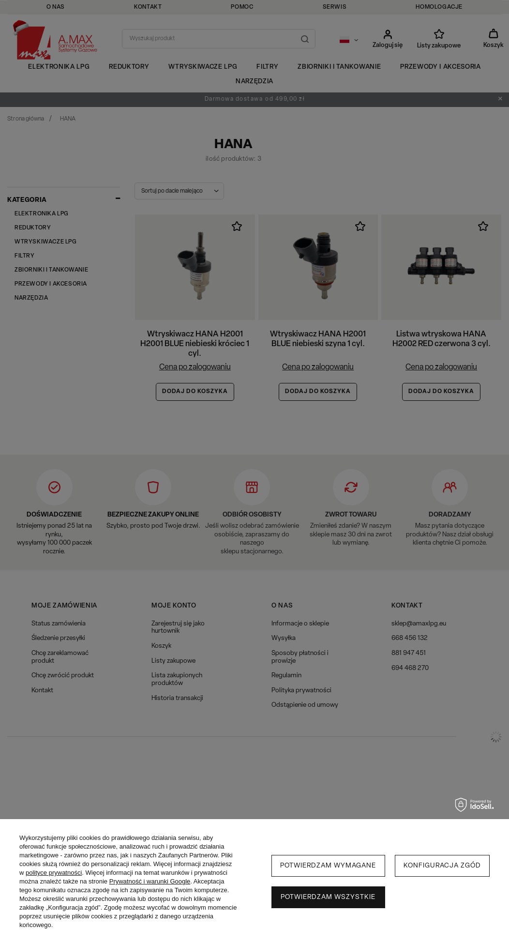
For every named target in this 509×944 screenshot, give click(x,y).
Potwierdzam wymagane (328, 865)
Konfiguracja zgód (442, 865)
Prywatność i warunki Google (150, 881)
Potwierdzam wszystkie (328, 897)
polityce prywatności (54, 872)
